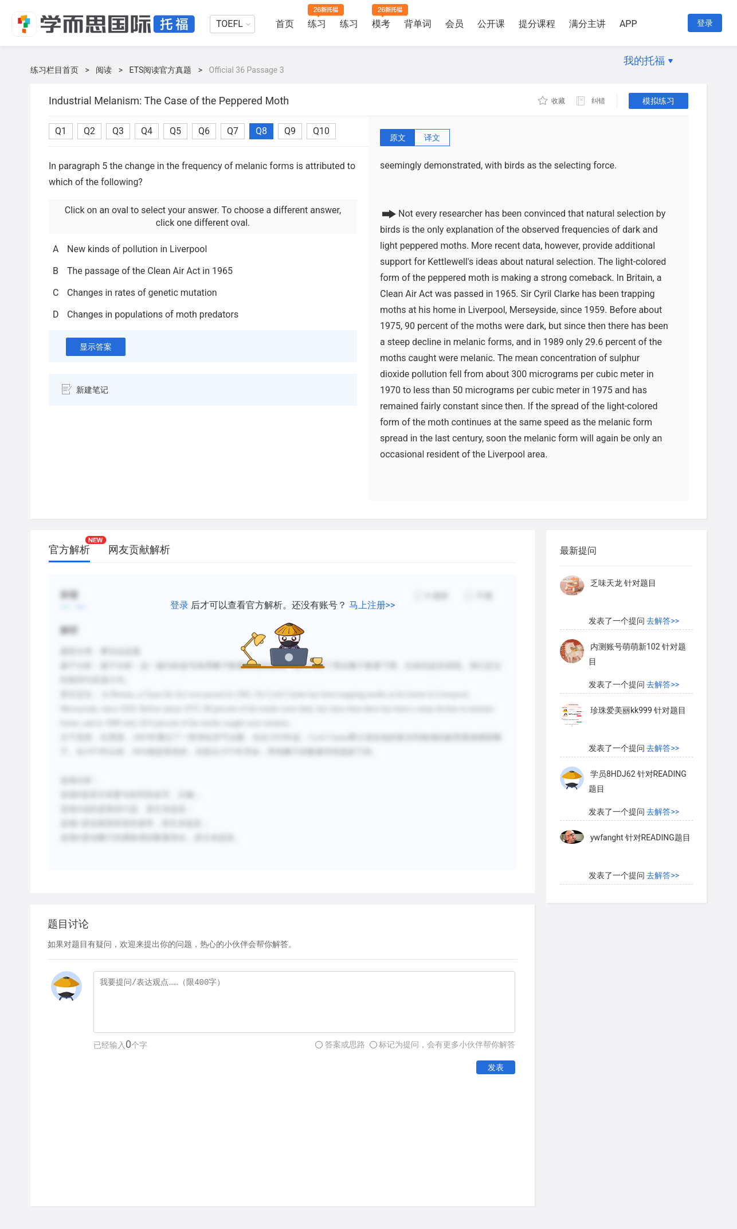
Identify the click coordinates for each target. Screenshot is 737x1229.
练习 (317, 23)
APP (628, 23)
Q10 (321, 131)
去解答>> (662, 624)
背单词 (418, 23)
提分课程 (537, 23)
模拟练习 (658, 100)
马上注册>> (372, 605)
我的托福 (644, 60)
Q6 (204, 131)
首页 (285, 23)
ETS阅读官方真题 (161, 70)
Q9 (290, 131)
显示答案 (96, 346)
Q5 (175, 131)
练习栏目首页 (54, 70)
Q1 (60, 131)
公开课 (491, 23)
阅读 (104, 70)
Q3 (118, 131)
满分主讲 (587, 23)
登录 (705, 23)
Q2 (89, 131)
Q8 (261, 131)
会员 (454, 23)
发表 (496, 1067)
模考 (381, 23)
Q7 (232, 131)
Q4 (146, 131)
